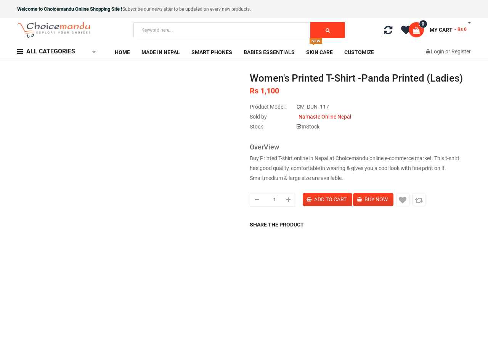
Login (438, 51)
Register (461, 51)
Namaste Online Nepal (325, 117)
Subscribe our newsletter (148, 9)
